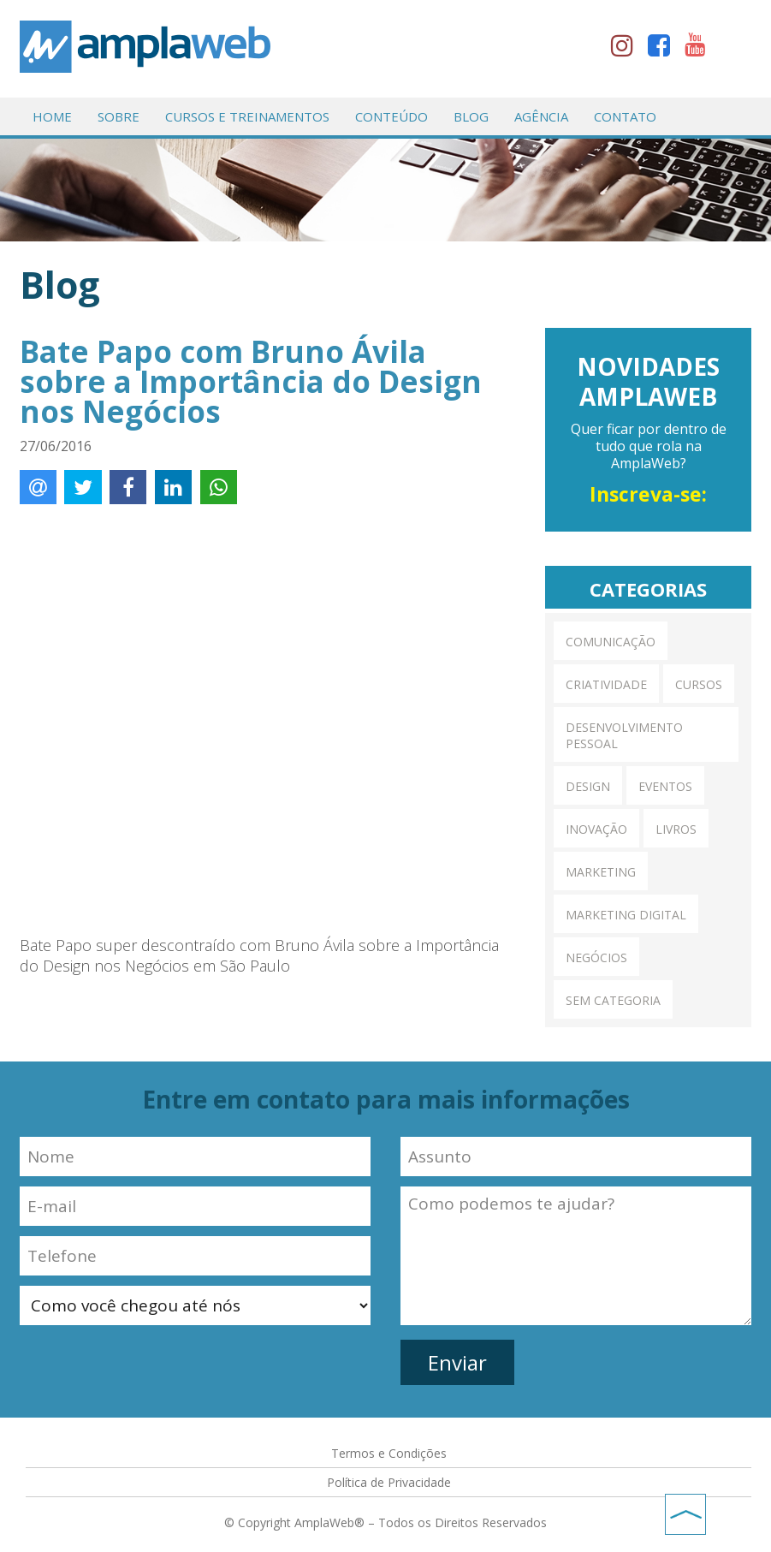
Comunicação (610, 641)
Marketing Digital (626, 915)
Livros (676, 829)
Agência (541, 116)
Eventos (665, 786)
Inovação (596, 829)
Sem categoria (613, 1000)
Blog (471, 116)
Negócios (596, 957)
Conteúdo (391, 116)
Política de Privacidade (389, 1482)
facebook (664, 49)
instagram (627, 49)
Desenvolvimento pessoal (624, 735)
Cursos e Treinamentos (247, 116)
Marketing (601, 872)
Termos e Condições (389, 1453)
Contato (625, 116)
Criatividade (606, 684)
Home (52, 116)
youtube (701, 49)
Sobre (118, 116)
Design (588, 786)
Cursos (698, 684)
